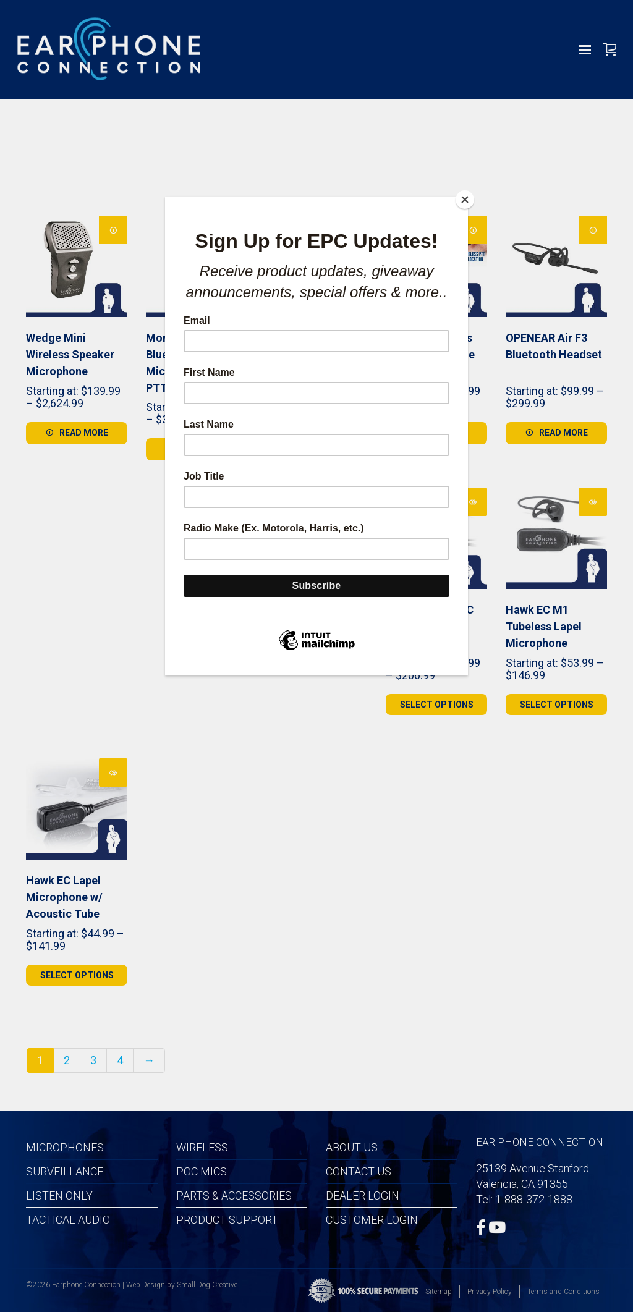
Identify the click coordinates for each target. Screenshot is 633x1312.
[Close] (465, 199)
